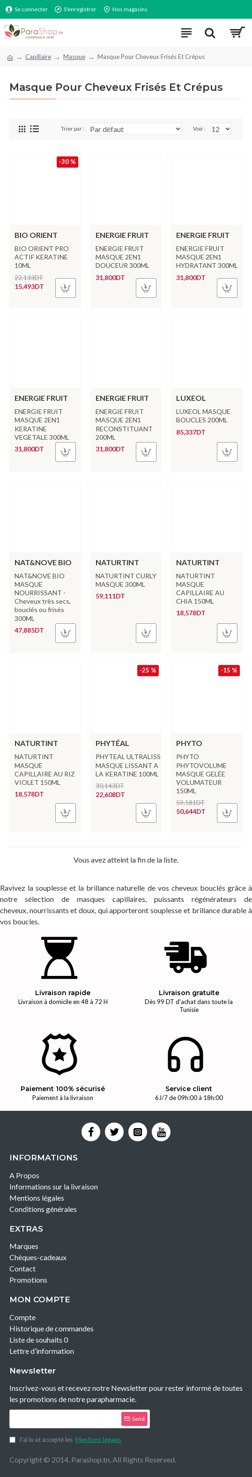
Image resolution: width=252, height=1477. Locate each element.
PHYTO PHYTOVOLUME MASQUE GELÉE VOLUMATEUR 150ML (201, 774)
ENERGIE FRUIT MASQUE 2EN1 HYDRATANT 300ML (207, 256)
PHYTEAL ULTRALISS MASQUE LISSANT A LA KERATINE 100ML (128, 765)
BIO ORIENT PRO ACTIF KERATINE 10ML (42, 256)
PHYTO (189, 742)
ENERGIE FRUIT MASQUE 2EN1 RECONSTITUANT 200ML (124, 424)
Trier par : (72, 128)
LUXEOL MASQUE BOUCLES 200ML (203, 415)
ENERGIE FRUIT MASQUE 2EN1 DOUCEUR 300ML (122, 256)
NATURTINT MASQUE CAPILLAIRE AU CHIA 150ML (200, 589)
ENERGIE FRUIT (122, 234)
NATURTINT (117, 562)
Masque (74, 56)
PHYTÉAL (112, 742)
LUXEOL (191, 397)
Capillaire (38, 56)
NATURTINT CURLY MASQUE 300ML (126, 580)
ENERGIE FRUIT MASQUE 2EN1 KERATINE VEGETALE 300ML (42, 424)
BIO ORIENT (36, 234)
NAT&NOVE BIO (43, 562)
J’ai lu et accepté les (66, 1440)
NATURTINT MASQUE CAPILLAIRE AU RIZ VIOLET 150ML (45, 769)
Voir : (199, 128)
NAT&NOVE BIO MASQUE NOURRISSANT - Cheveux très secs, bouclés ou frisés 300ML (43, 597)
